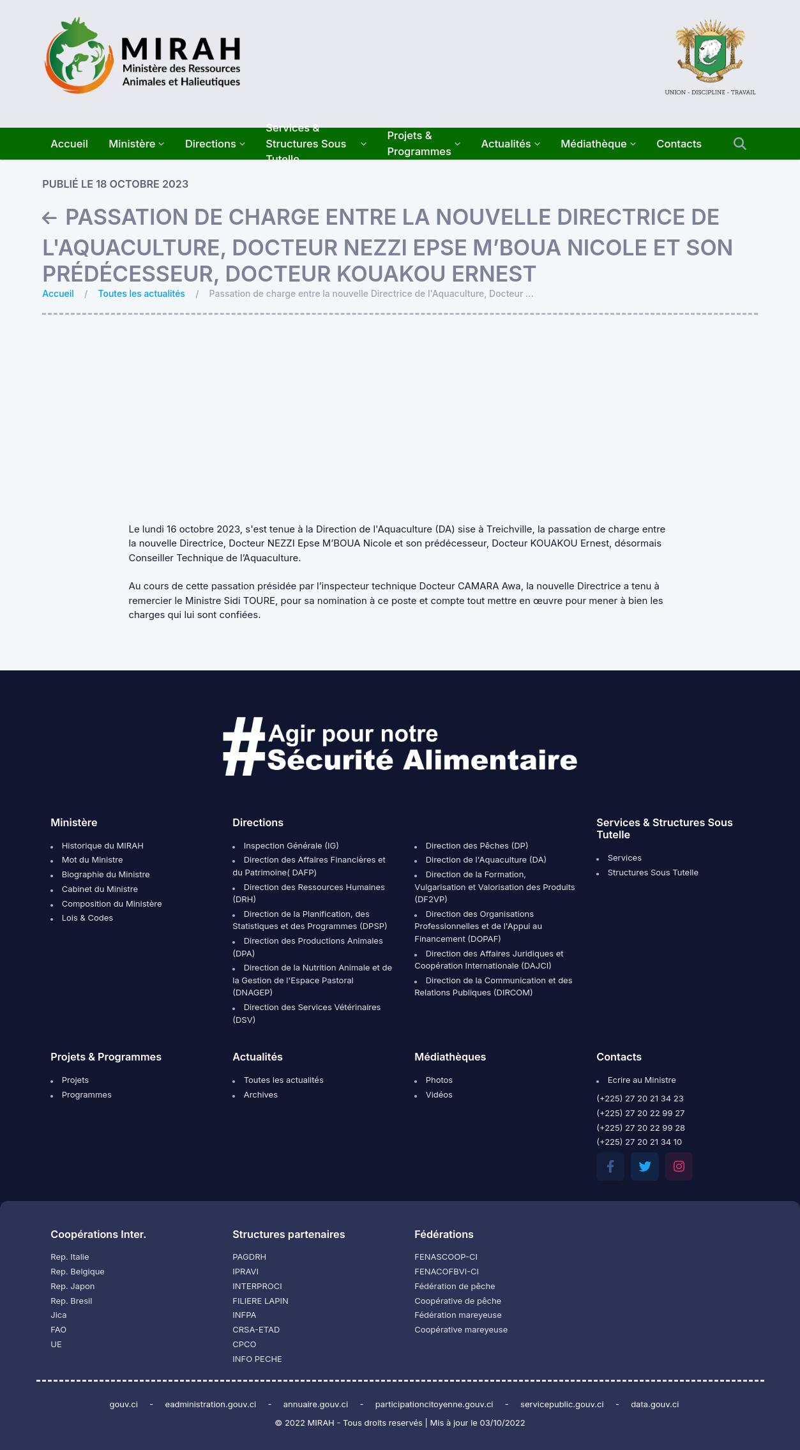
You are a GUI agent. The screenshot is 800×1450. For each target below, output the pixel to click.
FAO (58, 1329)
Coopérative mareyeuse (461, 1329)
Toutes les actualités (141, 293)
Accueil (58, 293)
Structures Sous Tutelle (647, 872)
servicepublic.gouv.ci (562, 1404)
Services (619, 857)
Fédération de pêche (454, 1286)
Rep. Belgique (77, 1271)
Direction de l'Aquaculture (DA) (480, 859)
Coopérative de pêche (457, 1300)
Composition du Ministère (106, 903)
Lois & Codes (81, 917)
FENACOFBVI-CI (446, 1271)
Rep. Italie (69, 1256)
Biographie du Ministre (99, 874)
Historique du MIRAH (97, 845)
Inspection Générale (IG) (285, 845)
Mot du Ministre (86, 859)
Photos (433, 1080)
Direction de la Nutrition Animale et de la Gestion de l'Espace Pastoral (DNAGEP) (312, 979)
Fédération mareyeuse (457, 1315)
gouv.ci (123, 1404)
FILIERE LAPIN (260, 1300)
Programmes (81, 1094)
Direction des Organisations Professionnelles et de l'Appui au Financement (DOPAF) (478, 926)
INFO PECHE (257, 1359)
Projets (69, 1080)
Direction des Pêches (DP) (471, 845)
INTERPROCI (257, 1286)
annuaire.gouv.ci (315, 1404)
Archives (255, 1094)
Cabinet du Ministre (94, 889)
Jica (58, 1315)
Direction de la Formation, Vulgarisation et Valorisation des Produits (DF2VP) (494, 886)
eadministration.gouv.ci (210, 1404)
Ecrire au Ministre (635, 1080)
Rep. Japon (72, 1286)
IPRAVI (245, 1271)
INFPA (244, 1315)
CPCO (244, 1344)
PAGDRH (249, 1256)
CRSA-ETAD (256, 1329)
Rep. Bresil (71, 1300)
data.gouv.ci (655, 1404)
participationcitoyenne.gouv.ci (434, 1404)
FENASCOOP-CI (446, 1256)
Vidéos (433, 1094)
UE (56, 1344)
